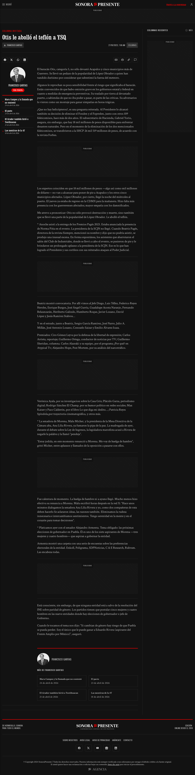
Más (189, 30)
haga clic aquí (113, 764)
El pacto (95, 679)
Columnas (132, 45)
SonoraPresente (97, 4)
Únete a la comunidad (176, 5)
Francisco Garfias (13, 45)
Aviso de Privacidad (101, 740)
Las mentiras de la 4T (101, 692)
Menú (7, 4)
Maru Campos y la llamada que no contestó (61, 679)
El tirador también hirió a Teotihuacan (59, 692)
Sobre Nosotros (70, 740)
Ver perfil (18, 90)
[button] (116, 60)
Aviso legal (85, 740)
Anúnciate (116, 740)
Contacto (127, 740)
